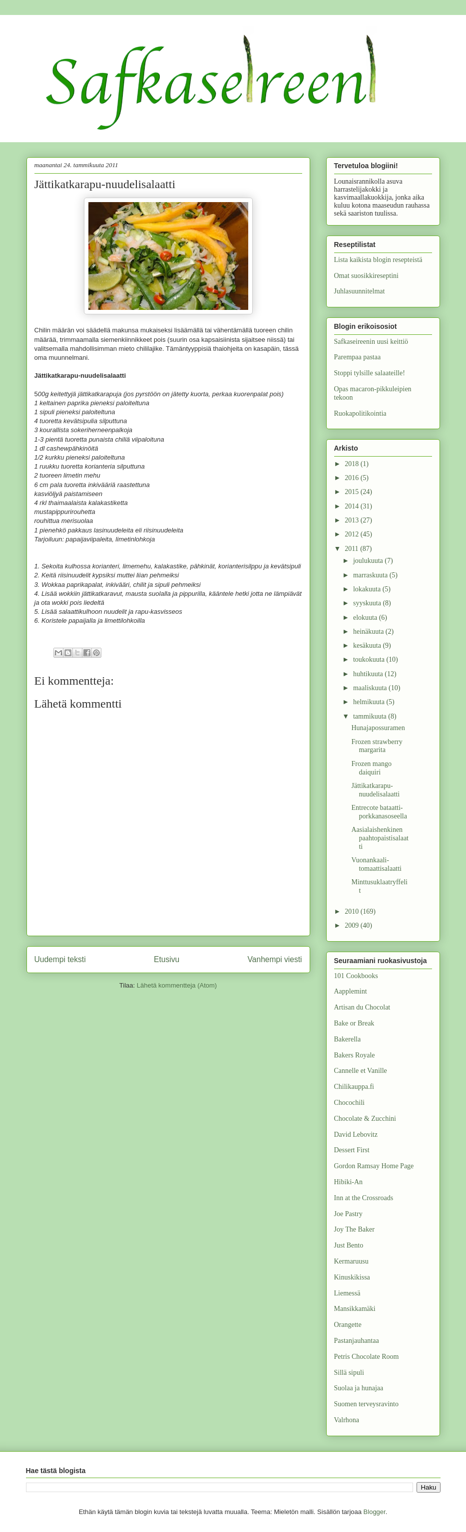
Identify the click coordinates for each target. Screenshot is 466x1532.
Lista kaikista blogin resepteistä (378, 259)
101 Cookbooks (356, 976)
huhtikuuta (369, 674)
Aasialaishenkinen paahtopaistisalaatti (380, 838)
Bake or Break (354, 1023)
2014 (353, 506)
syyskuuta (368, 603)
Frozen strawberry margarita (376, 746)
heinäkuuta (369, 631)
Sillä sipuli (349, 1372)
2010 (353, 911)
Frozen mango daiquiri (371, 768)
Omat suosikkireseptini (366, 275)
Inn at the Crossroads (364, 1198)
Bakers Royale (354, 1055)
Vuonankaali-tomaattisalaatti (376, 864)
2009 (353, 925)
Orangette (348, 1324)
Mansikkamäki (355, 1308)
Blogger (375, 1512)
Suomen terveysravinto (366, 1404)
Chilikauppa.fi (354, 1086)
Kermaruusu (351, 1261)
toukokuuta (370, 659)
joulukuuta (369, 560)
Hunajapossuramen (378, 728)
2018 (353, 464)
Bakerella (347, 1039)
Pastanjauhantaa (356, 1340)
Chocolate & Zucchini (365, 1118)
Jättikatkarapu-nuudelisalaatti (375, 790)
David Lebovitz (356, 1134)
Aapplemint (350, 991)
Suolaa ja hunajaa (359, 1388)
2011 (352, 548)
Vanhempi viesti (275, 959)
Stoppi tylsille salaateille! (369, 373)
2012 (353, 534)
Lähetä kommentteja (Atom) (177, 985)
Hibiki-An (348, 1182)
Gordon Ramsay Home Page (374, 1166)
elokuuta (366, 617)
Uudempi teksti (60, 959)
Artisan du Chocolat (362, 1007)
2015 (353, 492)
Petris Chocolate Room (366, 1356)
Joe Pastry (348, 1214)
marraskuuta (371, 575)
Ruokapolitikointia (360, 413)
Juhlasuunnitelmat (359, 291)
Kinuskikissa (352, 1277)
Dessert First (352, 1150)
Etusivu (166, 959)
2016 (353, 478)
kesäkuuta (368, 645)
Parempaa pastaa (357, 357)
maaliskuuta (371, 688)
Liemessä (347, 1293)
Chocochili (349, 1102)
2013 (353, 520)
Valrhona (347, 1420)
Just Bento (349, 1245)
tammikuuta (370, 716)
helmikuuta (370, 702)
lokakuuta (368, 589)
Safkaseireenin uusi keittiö (371, 341)
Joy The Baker (354, 1229)
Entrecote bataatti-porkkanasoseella (379, 812)
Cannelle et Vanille (360, 1070)
